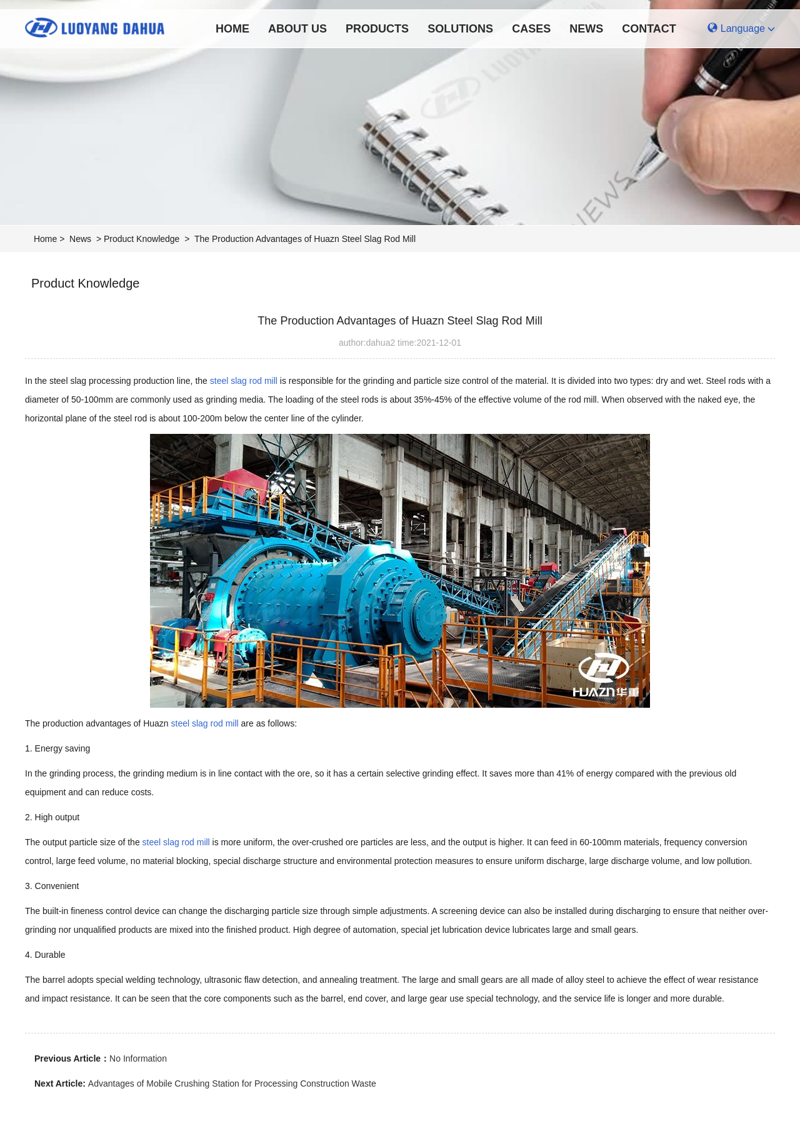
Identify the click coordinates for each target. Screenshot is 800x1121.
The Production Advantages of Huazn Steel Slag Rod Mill (305, 239)
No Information (138, 1058)
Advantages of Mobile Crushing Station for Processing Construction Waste (232, 1083)
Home (232, 29)
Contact (649, 29)
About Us (297, 29)
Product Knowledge (141, 239)
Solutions (460, 29)
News (586, 29)
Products (377, 29)
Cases (531, 29)
